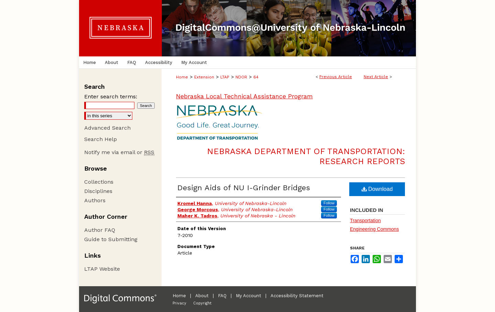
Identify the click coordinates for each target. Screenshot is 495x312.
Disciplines (98, 191)
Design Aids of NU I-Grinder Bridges (243, 187)
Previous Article (335, 76)
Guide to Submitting (111, 239)
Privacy (179, 303)
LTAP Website (102, 269)
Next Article (376, 76)
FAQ (222, 295)
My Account (248, 295)
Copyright (202, 303)
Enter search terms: (110, 96)
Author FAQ (99, 230)
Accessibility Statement (297, 295)
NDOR (241, 77)
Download (377, 189)
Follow (328, 203)
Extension (204, 77)
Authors (95, 200)
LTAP (224, 77)
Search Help (100, 139)
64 (255, 77)
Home (182, 77)
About (202, 295)
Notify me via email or (119, 152)
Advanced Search (107, 128)
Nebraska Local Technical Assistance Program (244, 96)
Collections (98, 182)
